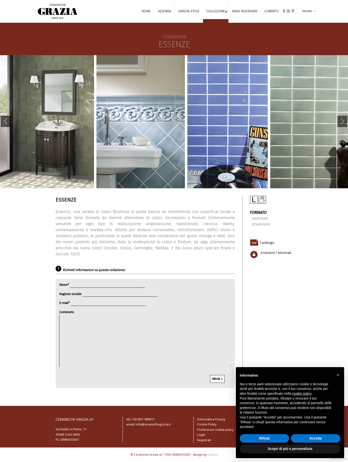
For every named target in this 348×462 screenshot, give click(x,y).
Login (201, 434)
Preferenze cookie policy (215, 429)
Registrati (204, 440)
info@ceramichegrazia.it (153, 424)
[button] (338, 375)
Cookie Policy (207, 424)
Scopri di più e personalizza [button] (290, 449)
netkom (212, 455)
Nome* (102, 285)
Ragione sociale (108, 294)
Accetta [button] (316, 438)
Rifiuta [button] (264, 438)
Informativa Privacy (211, 419)
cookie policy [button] (301, 393)
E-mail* (102, 303)
